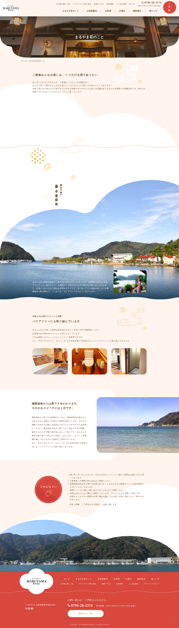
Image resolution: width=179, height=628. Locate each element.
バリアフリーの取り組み (82, 4)
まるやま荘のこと (71, 11)
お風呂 (122, 11)
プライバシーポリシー (151, 584)
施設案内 (137, 11)
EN (130, 4)
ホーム (24, 61)
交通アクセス (99, 4)
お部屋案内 (92, 11)
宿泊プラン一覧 (85, 614)
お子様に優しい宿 (63, 4)
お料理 (108, 11)
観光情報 (110, 4)
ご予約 (169, 7)
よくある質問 (121, 4)
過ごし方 (154, 11)
